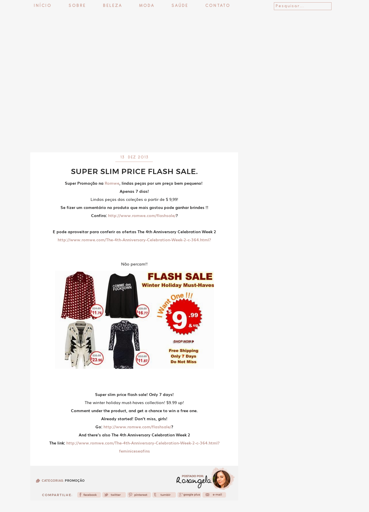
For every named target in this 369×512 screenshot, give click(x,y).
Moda (147, 6)
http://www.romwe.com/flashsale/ (142, 215)
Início (43, 6)
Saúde (180, 6)
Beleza (112, 6)
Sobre (77, 6)
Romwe (112, 183)
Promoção (75, 481)
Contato (217, 6)
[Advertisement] (184, 137)
